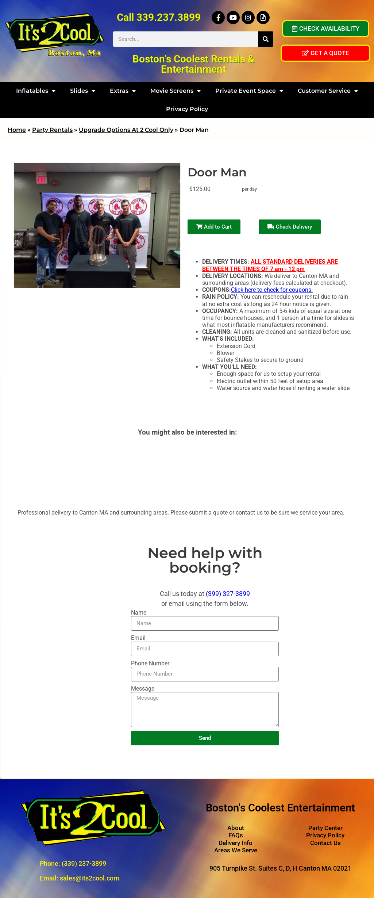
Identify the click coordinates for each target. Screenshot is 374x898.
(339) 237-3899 (84, 863)
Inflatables (35, 91)
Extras (123, 91)
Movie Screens (175, 91)
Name (138, 612)
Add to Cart (214, 226)
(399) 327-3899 (228, 593)
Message (142, 688)
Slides (82, 91)
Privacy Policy (187, 109)
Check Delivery (289, 226)
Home (17, 129)
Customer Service (328, 91)
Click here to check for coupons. (272, 289)
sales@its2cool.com (89, 878)
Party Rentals (52, 129)
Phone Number (150, 663)
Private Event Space (249, 91)
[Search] (265, 39)
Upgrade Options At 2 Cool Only (126, 129)
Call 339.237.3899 (159, 17)
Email (138, 637)
